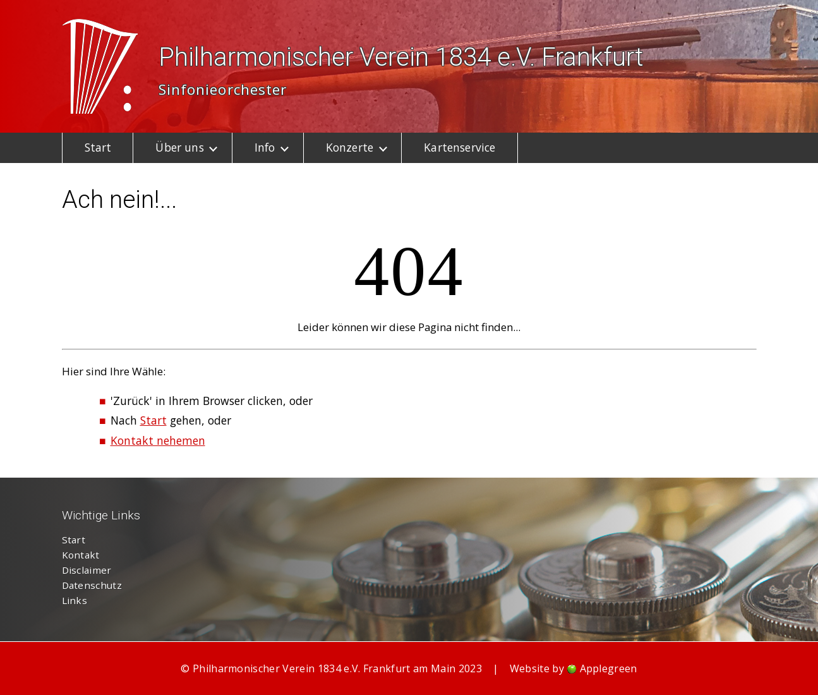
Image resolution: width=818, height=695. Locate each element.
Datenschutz (92, 585)
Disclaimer (87, 570)
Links (75, 600)
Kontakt (81, 554)
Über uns (179, 147)
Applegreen (608, 668)
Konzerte (349, 147)
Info (265, 147)
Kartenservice (459, 147)
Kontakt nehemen (158, 440)
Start (98, 147)
